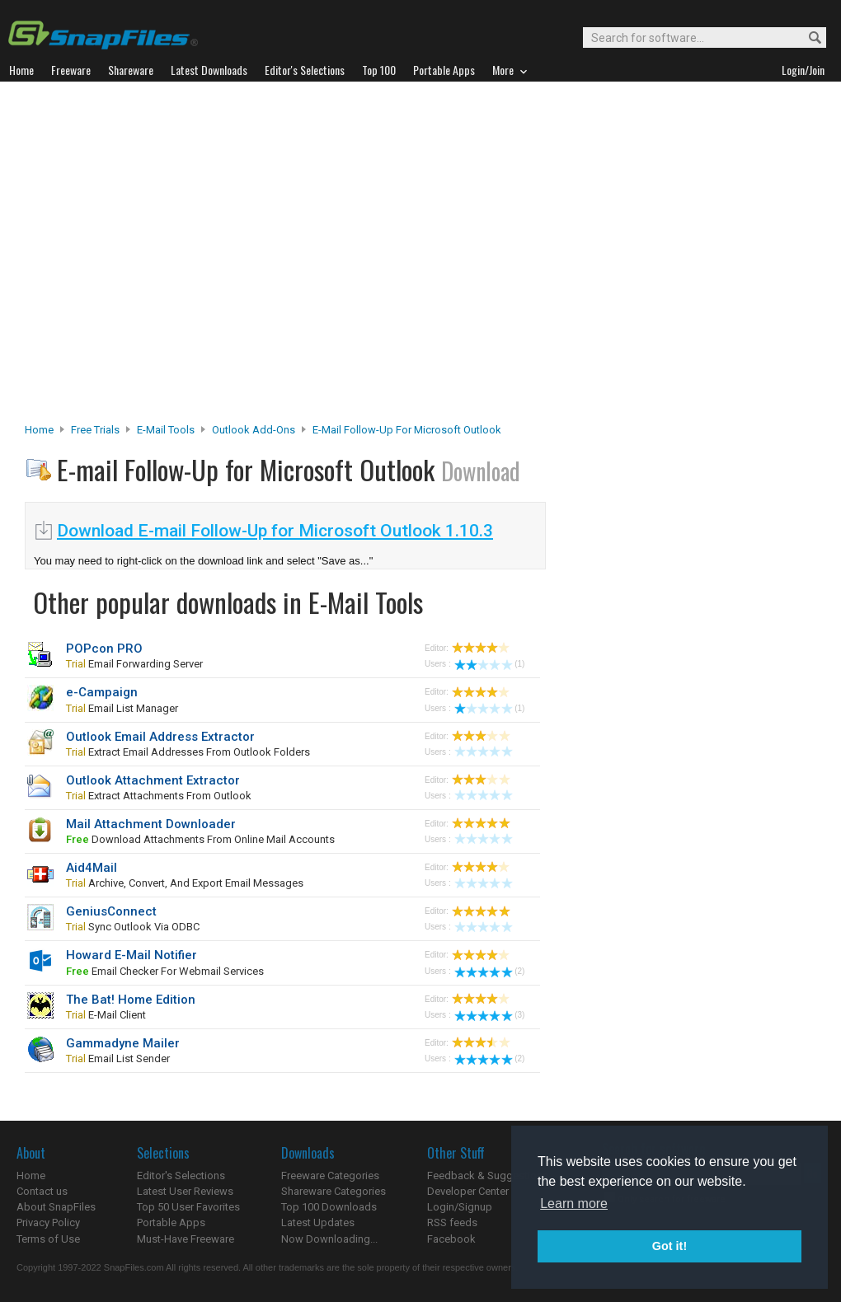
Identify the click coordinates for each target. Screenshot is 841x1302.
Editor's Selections (181, 1175)
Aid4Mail (91, 867)
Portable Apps (171, 1222)
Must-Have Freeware (185, 1239)
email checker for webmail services (165, 971)
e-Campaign (102, 692)
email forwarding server (134, 664)
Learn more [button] (574, 1204)
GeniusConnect (111, 911)
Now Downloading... (329, 1239)
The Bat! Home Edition (130, 999)
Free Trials (95, 430)
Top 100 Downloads (329, 1207)
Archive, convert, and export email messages (184, 883)
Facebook (451, 1239)
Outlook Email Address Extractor (160, 736)
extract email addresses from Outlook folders (188, 752)
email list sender (118, 1058)
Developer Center (468, 1191)
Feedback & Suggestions (487, 1175)
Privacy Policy (48, 1222)
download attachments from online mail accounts (200, 839)
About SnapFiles (56, 1207)
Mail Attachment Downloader (151, 824)
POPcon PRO (104, 648)
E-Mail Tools (166, 430)
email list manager (122, 708)
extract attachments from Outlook (158, 795)
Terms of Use (48, 1239)
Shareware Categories (333, 1191)
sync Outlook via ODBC (133, 926)
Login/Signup (459, 1207)
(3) (489, 1014)
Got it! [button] (669, 1246)
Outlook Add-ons (253, 430)
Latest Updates (318, 1222)
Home (39, 430)
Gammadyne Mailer (123, 1043)
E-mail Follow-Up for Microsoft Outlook (406, 430)
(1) (489, 663)
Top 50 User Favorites (188, 1207)
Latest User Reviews (185, 1191)
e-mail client (106, 1015)
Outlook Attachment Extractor (153, 780)
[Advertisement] (162, 256)
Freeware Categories (330, 1175)
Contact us (42, 1191)
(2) (489, 971)
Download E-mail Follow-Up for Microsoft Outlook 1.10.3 (275, 531)
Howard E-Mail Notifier (131, 955)
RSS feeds (452, 1222)
